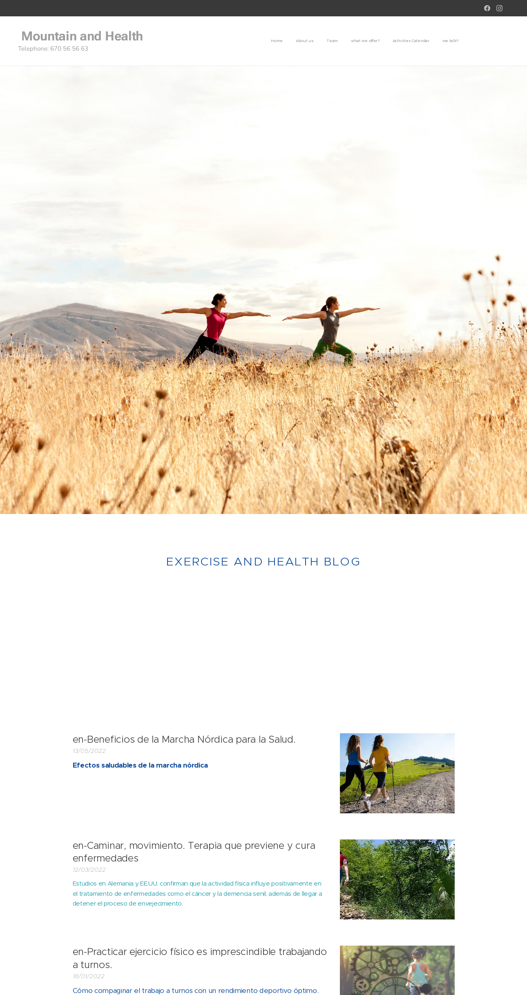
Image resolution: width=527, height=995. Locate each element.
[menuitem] (395, 41)
